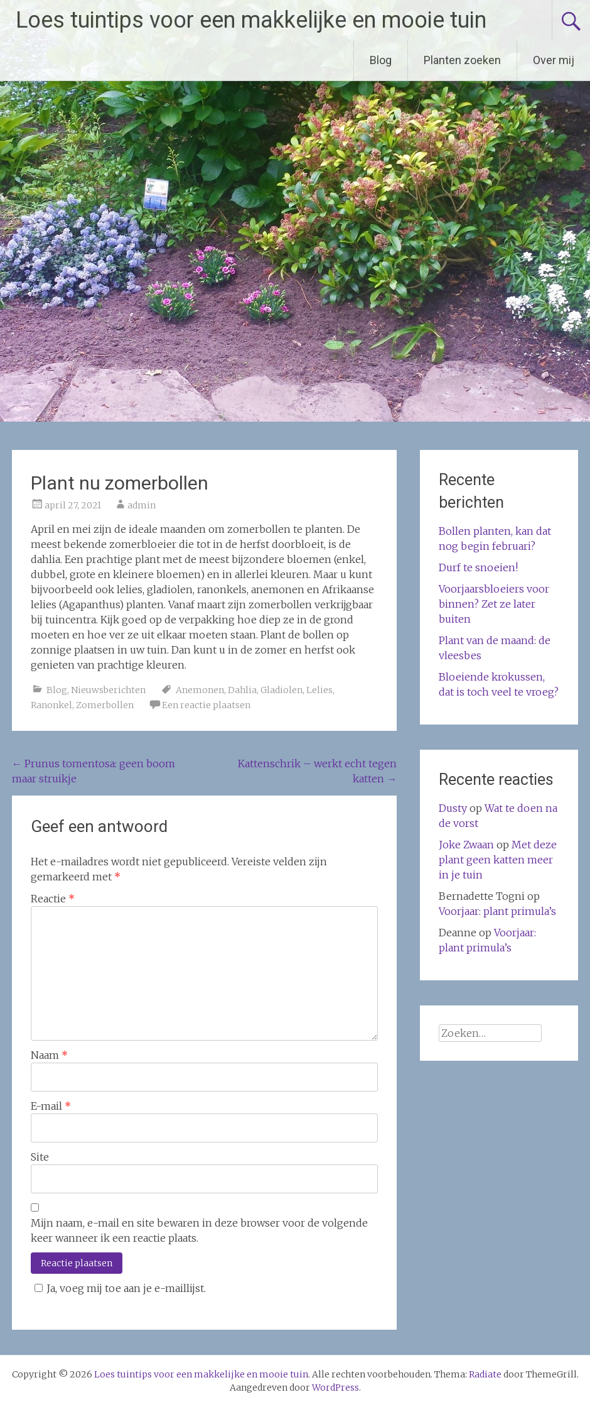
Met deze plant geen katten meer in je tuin (498, 859)
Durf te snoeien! (478, 567)
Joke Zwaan (466, 844)
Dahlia (242, 690)
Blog (381, 60)
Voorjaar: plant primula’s (497, 911)
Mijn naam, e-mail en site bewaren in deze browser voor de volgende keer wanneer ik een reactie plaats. (199, 1230)
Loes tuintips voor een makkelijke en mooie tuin (251, 20)
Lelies (319, 690)
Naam (49, 1055)
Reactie (53, 898)
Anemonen (200, 690)
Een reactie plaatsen (206, 705)
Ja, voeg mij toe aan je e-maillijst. (118, 1288)
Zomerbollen (105, 705)
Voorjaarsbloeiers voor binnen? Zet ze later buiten (494, 604)
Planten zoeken (462, 60)
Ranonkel (51, 705)
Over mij (553, 60)
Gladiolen (281, 690)
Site (40, 1157)
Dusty (453, 808)
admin (141, 505)
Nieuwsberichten (108, 690)
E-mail (51, 1106)
